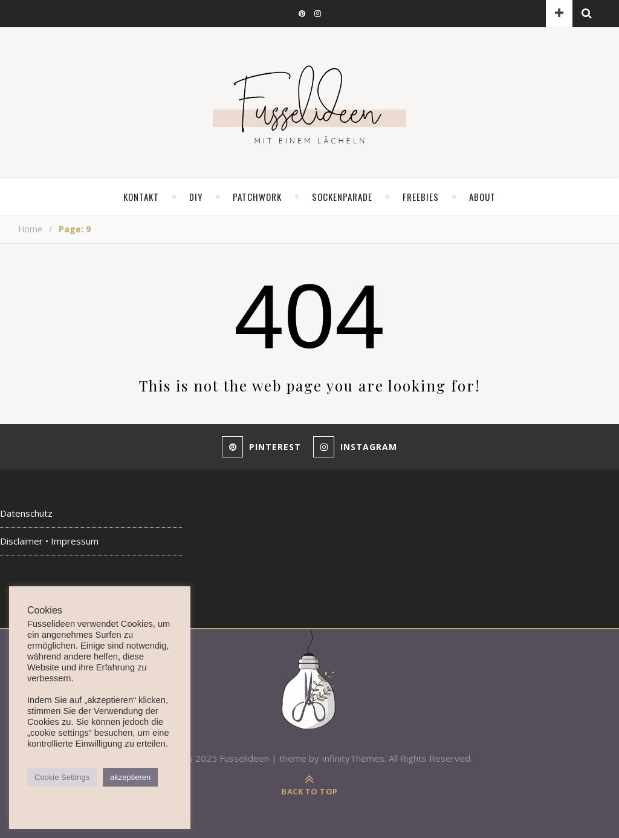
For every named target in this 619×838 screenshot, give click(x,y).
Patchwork (257, 196)
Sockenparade (342, 196)
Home (30, 229)
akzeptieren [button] (130, 777)
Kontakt (141, 196)
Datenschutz (26, 513)
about (482, 196)
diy (196, 196)
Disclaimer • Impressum (49, 541)
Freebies (421, 196)
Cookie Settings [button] (61, 777)
